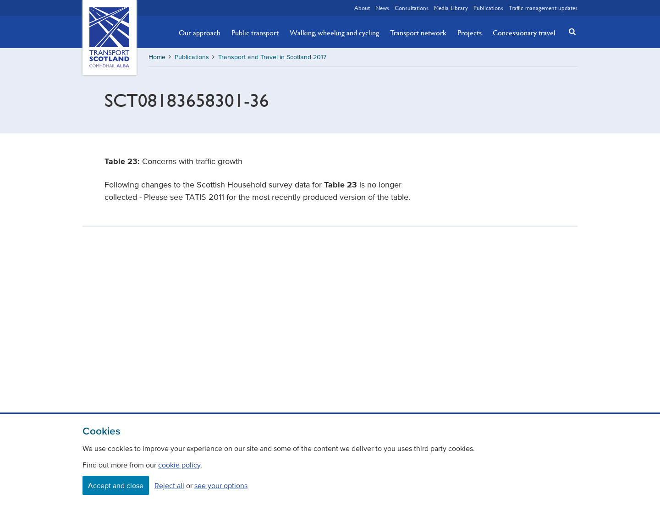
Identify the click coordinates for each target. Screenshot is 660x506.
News (382, 7)
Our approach (199, 32)
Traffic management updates (543, 7)
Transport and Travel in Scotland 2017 (272, 57)
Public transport (255, 32)
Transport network (418, 32)
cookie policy (179, 465)
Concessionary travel (524, 32)
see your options (221, 485)
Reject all (169, 485)
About (362, 7)
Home (156, 57)
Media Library (451, 7)
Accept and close (115, 485)
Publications (488, 7)
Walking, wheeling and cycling (334, 32)
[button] (570, 31)
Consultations (412, 7)
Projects (469, 32)
